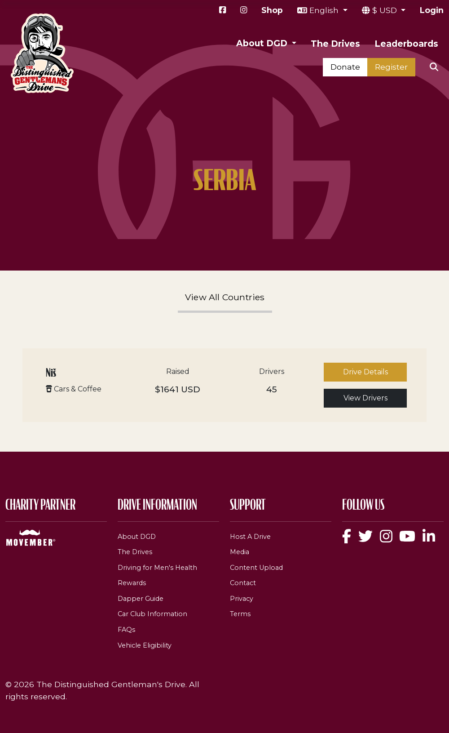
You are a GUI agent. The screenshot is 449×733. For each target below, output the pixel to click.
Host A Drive (250, 537)
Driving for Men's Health (157, 568)
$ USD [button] (385, 10)
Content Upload (256, 568)
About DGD (137, 537)
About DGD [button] (263, 43)
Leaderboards (406, 43)
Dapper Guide (140, 599)
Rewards (132, 583)
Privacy (241, 599)
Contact (243, 583)
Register (391, 66)
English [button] (325, 10)
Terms (240, 614)
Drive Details (365, 372)
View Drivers (365, 398)
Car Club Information (152, 614)
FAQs (126, 630)
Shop (272, 10)
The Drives (335, 43)
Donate (345, 66)
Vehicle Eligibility (145, 645)
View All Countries (225, 297)
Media (239, 552)
